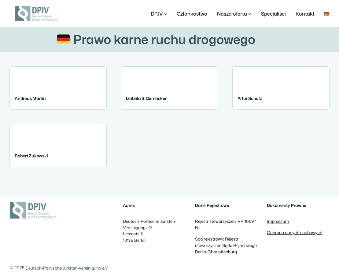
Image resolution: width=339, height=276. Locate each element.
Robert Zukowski (31, 156)
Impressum (278, 221)
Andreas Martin (30, 98)
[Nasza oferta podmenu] (234, 14)
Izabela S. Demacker (146, 98)
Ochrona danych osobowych (294, 232)
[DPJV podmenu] (159, 14)
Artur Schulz (250, 98)
